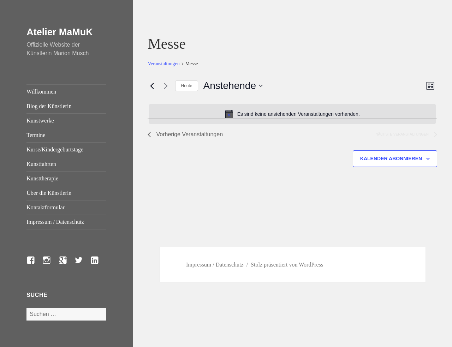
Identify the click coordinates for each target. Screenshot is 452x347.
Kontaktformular (45, 207)
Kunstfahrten (41, 164)
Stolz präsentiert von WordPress (287, 265)
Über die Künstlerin (48, 193)
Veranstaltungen (163, 63)
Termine (35, 135)
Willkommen (41, 92)
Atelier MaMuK (59, 32)
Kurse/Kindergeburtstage (54, 149)
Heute (186, 85)
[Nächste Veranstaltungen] (165, 86)
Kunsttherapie (42, 178)
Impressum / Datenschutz (55, 222)
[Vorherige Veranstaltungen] (152, 86)
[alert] (292, 114)
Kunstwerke (40, 121)
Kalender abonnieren (391, 158)
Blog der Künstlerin (48, 106)
